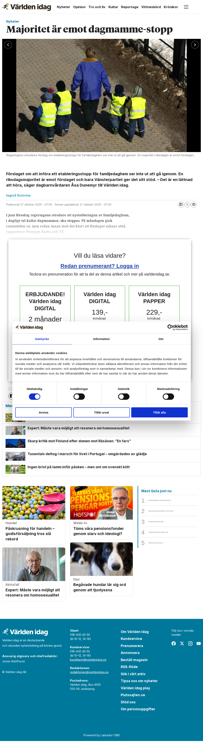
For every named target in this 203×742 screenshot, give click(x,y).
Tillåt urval (101, 412)
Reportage (129, 7)
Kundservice (131, 640)
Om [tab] (160, 338)
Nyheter (63, 7)
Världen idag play (135, 689)
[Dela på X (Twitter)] (187, 205)
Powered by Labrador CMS (101, 736)
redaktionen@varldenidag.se (89, 673)
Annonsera (130, 654)
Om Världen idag (135, 633)
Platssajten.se (133, 696)
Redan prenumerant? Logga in (99, 266)
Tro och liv (96, 7)
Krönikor (171, 7)
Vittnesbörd (151, 7)
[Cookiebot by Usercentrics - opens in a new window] (170, 327)
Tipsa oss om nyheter (139, 682)
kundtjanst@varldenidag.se (88, 660)
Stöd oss (128, 703)
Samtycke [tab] (42, 338)
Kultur (113, 7)
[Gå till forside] (26, 7)
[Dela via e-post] (194, 205)
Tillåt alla (159, 412)
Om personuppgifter (138, 710)
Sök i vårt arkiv (133, 675)
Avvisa (43, 412)
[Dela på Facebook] (181, 205)
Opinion (79, 7)
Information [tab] (101, 338)
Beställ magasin (134, 661)
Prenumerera (132, 647)
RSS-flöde (129, 668)
